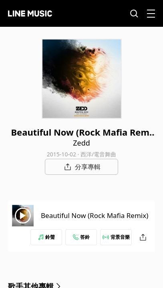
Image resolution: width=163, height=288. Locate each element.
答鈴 (81, 237)
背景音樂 (116, 237)
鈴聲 (46, 237)
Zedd (81, 143)
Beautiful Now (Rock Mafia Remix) (94, 215)
